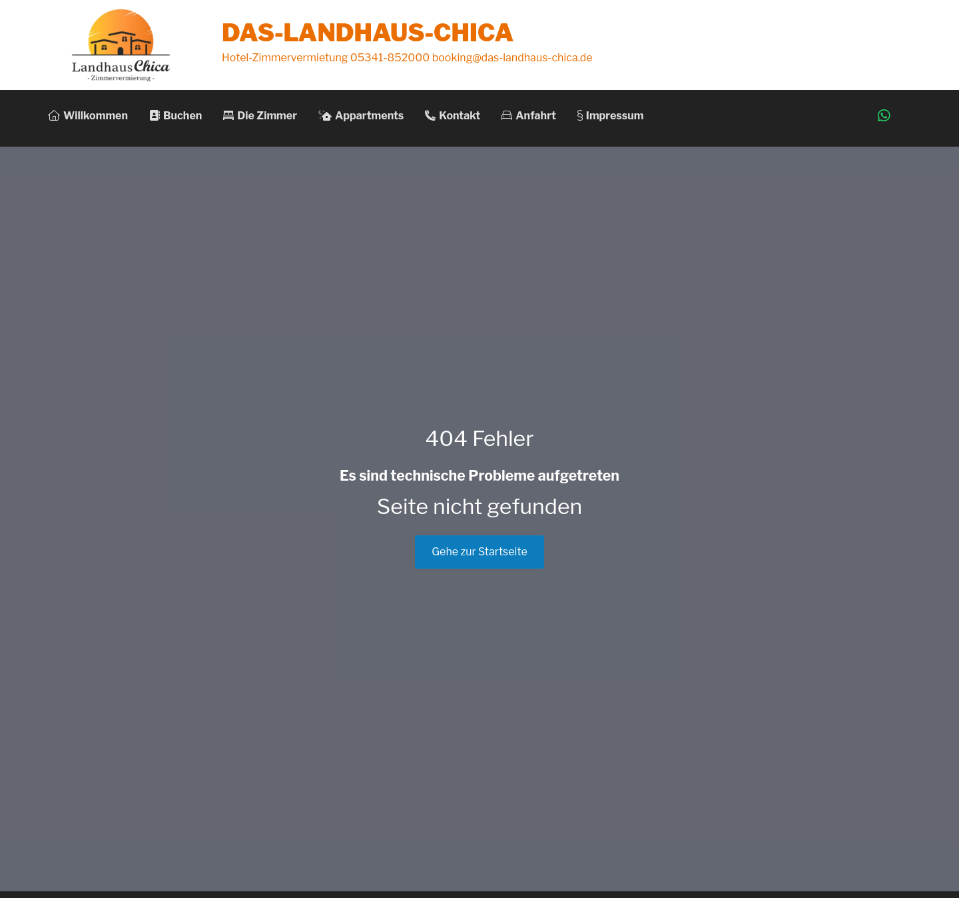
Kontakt (452, 115)
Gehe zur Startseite (479, 551)
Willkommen (88, 115)
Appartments (361, 115)
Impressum (610, 115)
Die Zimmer (260, 115)
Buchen (175, 115)
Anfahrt (528, 115)
